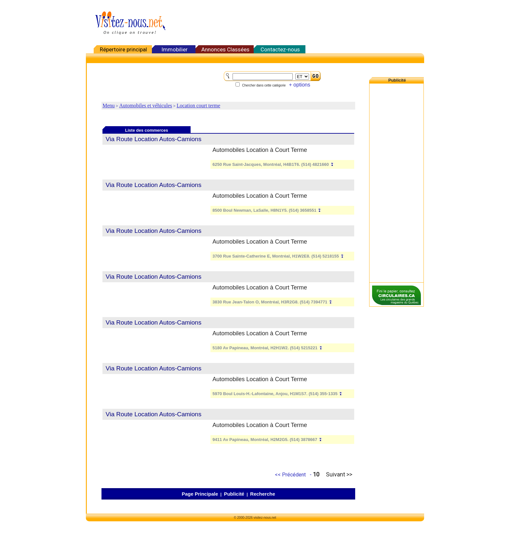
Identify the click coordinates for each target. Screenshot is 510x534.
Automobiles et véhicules (145, 105)
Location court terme (198, 105)
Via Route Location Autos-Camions (153, 139)
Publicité (234, 494)
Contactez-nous (280, 49)
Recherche (262, 494)
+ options (299, 84)
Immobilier (174, 49)
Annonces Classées (225, 49)
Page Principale (200, 494)
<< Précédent (290, 475)
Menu (108, 105)
